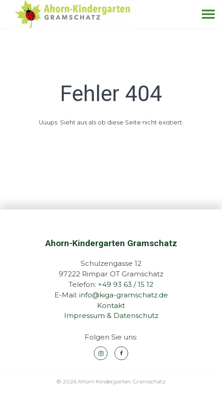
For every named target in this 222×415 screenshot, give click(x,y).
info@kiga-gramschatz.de (123, 295)
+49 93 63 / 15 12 (125, 284)
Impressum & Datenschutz (111, 315)
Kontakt (111, 305)
